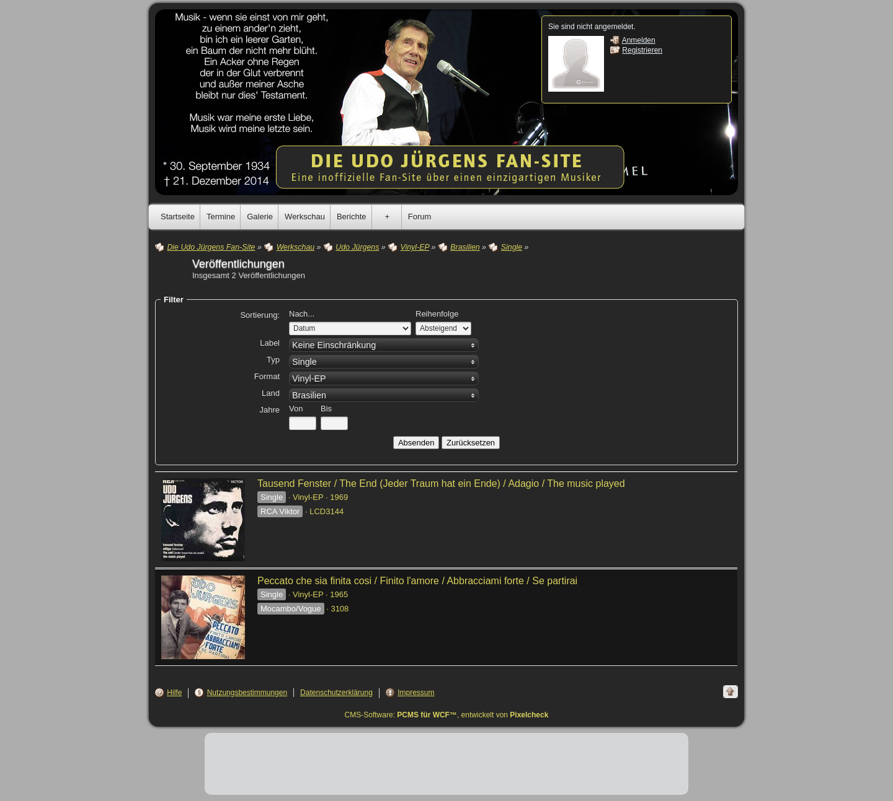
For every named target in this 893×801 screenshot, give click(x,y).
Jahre (269, 409)
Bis (326, 408)
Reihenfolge (436, 313)
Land (271, 393)
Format (267, 376)
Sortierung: (260, 315)
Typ (273, 359)
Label (270, 343)
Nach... (301, 313)
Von (296, 408)
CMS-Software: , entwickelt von (447, 715)
